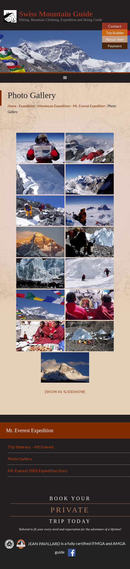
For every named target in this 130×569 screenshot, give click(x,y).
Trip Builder (115, 33)
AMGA (119, 543)
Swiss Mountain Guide (56, 14)
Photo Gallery (20, 458)
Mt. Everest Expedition (29, 430)
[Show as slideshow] (65, 392)
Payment (115, 46)
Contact (114, 26)
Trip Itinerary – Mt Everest (31, 446)
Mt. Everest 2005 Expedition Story (38, 470)
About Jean (115, 39)
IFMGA (98, 543)
